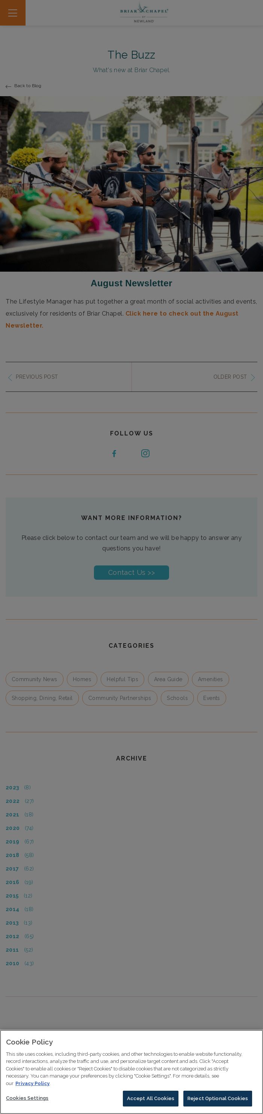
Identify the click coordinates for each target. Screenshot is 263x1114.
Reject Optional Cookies (217, 1100)
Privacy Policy (32, 1085)
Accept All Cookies (150, 1100)
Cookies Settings (27, 1100)
